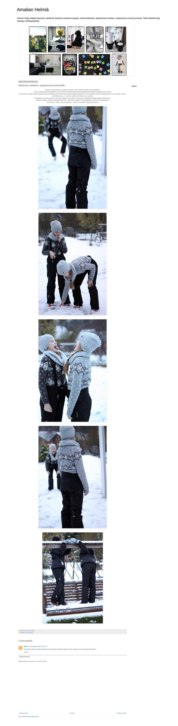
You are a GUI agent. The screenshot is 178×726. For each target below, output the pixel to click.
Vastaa (26, 652)
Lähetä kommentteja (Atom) (30, 716)
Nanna (26, 646)
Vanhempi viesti (121, 713)
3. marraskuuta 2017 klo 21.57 (38, 646)
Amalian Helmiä (33, 9)
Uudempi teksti (23, 713)
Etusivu (72, 713)
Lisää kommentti (24, 657)
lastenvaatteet (29, 632)
